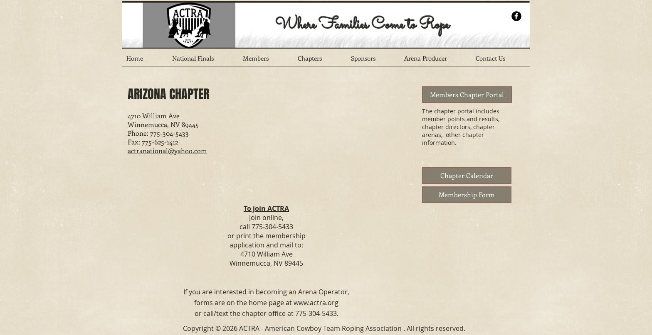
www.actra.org (316, 302)
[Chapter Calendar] (466, 175)
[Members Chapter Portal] (467, 94)
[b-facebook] (516, 16)
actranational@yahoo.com (167, 150)
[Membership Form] (466, 194)
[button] (203, 61)
